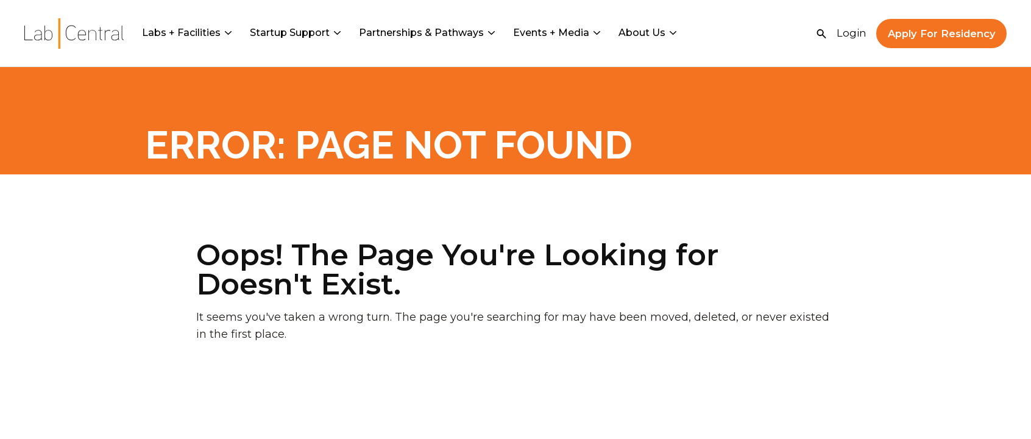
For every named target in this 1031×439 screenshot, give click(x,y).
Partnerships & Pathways (427, 32)
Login (851, 33)
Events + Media (556, 32)
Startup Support (295, 32)
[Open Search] (821, 33)
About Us (647, 32)
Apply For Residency (942, 33)
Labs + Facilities (187, 32)
